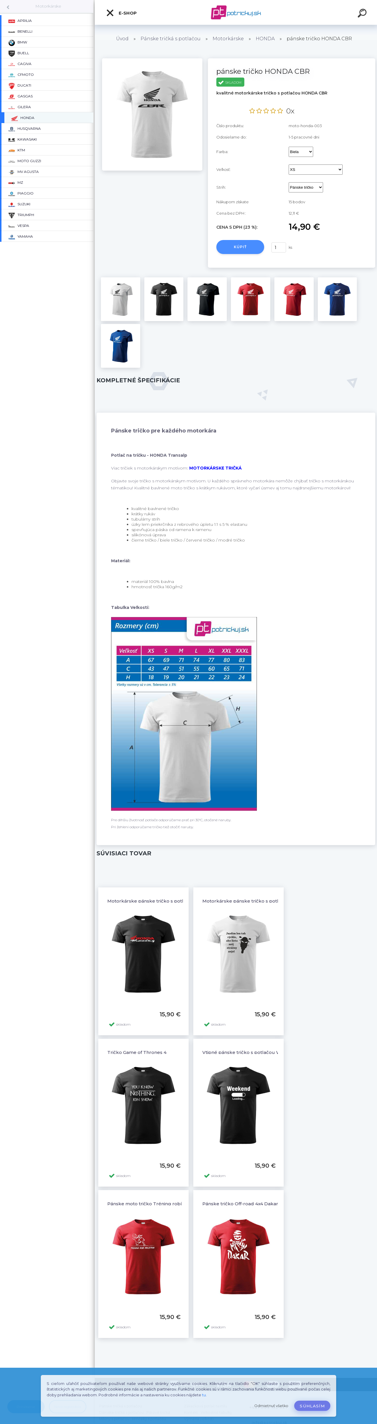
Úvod (122, 38)
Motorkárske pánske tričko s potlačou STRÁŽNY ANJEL (265, 901)
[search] (363, 14)
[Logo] (236, 12)
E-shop (121, 12)
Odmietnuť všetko (271, 1406)
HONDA (265, 38)
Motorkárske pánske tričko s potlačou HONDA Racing (169, 901)
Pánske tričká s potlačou (171, 38)
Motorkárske (48, 6)
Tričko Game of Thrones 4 (136, 1052)
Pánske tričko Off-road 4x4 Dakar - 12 (244, 1203)
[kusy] (278, 247)
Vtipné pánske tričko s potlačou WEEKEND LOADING (263, 1052)
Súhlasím (312, 1406)
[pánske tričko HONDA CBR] (152, 60)
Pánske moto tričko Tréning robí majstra (153, 1203)
